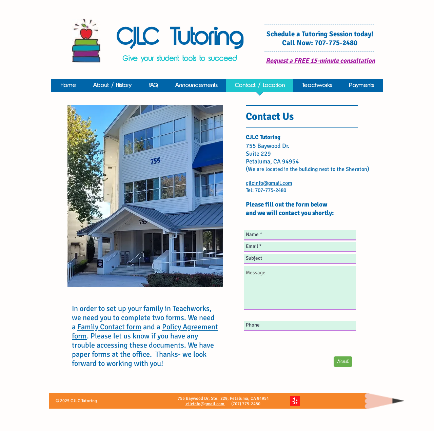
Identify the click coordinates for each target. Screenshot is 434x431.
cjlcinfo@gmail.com (205, 404)
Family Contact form (109, 326)
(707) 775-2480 (246, 404)
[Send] (343, 361)
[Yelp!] (295, 401)
